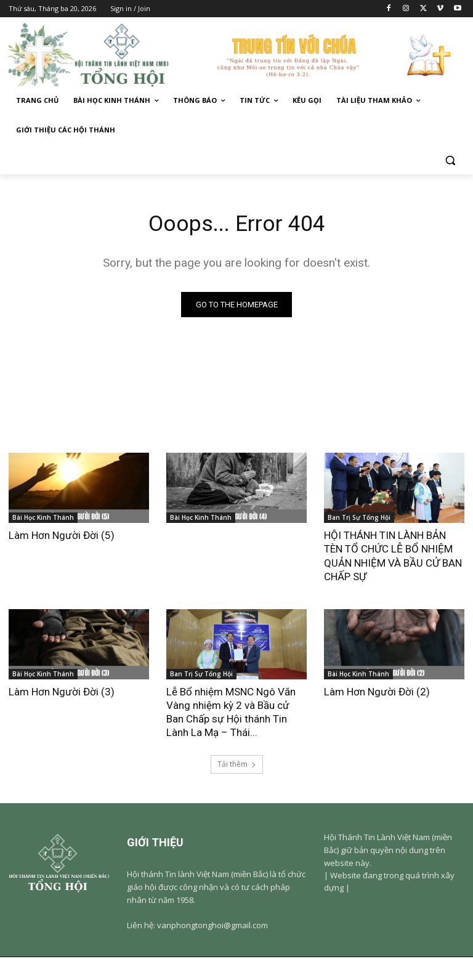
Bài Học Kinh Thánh (43, 519)
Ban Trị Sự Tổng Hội (359, 519)
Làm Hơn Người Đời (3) (62, 693)
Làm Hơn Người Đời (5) (62, 537)
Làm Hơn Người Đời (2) (377, 693)
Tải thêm (236, 766)
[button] (449, 159)
